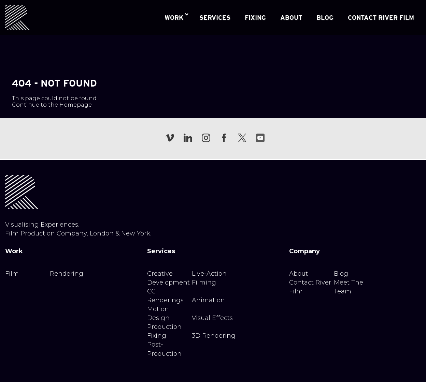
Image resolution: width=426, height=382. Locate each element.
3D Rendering (214, 335)
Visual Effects (212, 318)
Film (12, 273)
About (298, 273)
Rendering (66, 273)
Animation (208, 300)
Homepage (75, 105)
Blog (341, 273)
